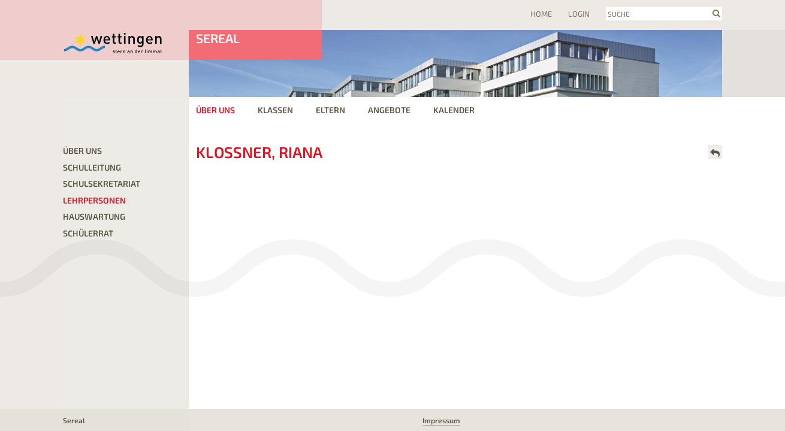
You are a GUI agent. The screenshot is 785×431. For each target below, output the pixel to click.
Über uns (215, 110)
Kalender (454, 110)
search (716, 13)
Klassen (275, 110)
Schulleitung (92, 167)
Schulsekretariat (101, 183)
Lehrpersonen (94, 200)
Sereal (218, 38)
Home (541, 14)
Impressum (441, 420)
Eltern (330, 110)
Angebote (389, 110)
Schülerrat (88, 233)
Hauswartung (94, 216)
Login (579, 14)
